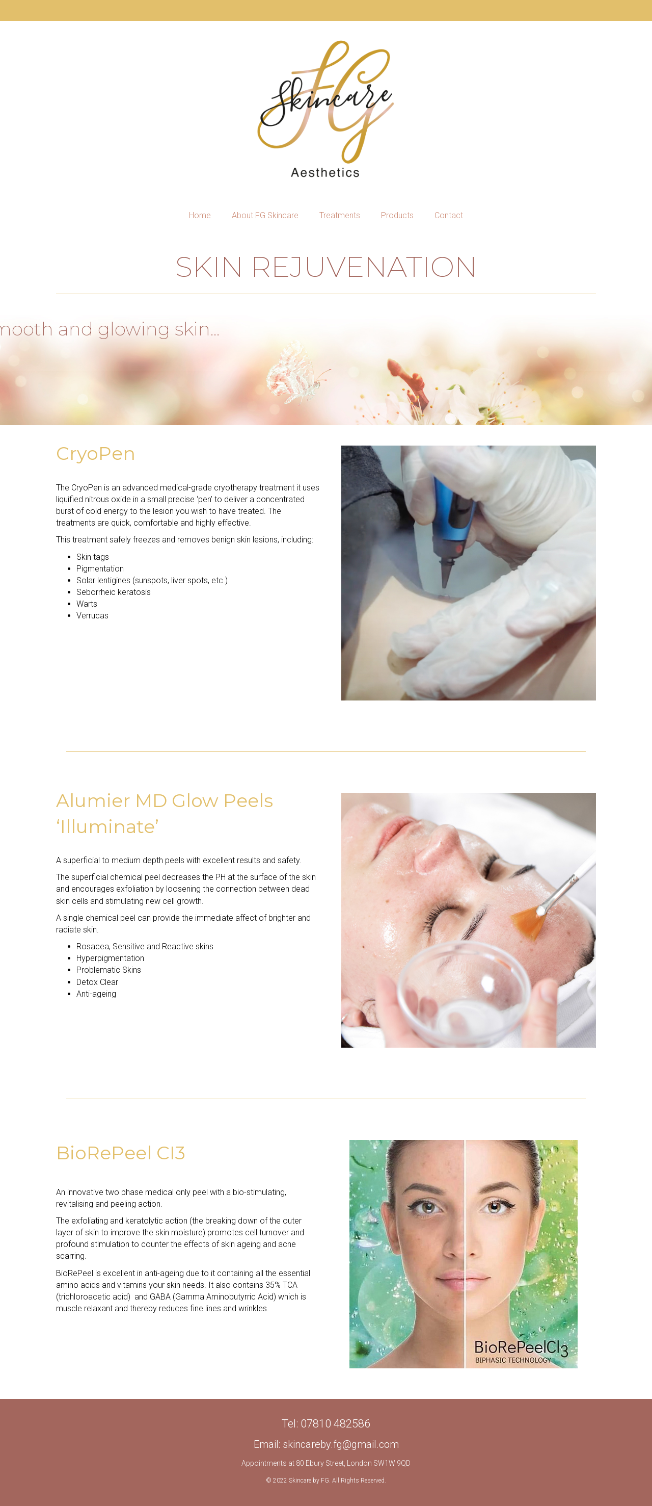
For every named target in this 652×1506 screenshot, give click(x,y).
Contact (448, 215)
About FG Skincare (265, 215)
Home (200, 215)
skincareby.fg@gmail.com (341, 1444)
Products (397, 215)
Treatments (339, 215)
